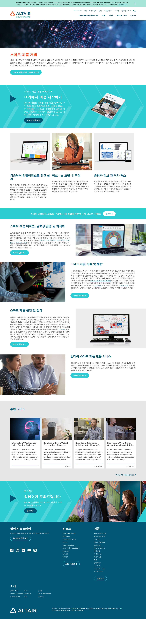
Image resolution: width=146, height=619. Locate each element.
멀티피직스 (97, 563)
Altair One (121, 15)
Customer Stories (69, 533)
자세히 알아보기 (19, 253)
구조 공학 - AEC (99, 569)
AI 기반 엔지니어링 (100, 533)
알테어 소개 (14, 591)
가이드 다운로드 (33, 120)
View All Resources (124, 475)
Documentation (68, 545)
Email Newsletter (44, 594)
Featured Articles (69, 539)
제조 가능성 (97, 557)
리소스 (133, 15)
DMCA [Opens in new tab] (103, 608)
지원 (85, 11)
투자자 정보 (93, 11)
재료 (95, 560)
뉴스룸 (40, 591)
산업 (111, 15)
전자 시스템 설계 (99, 542)
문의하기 (109, 214)
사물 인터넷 (97, 554)
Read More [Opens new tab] (123, 4)
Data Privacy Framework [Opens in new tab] (79, 608)
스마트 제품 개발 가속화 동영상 (26, 72)
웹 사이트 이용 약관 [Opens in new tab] (57, 608)
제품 (103, 15)
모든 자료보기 (71, 564)
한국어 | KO (125, 11)
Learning (66, 551)
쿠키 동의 (119, 608)
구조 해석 (97, 566)
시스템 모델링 (98, 571)
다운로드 (65, 542)
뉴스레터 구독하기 (20, 538)
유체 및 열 (97, 545)
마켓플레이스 (108, 11)
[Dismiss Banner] (135, 3)
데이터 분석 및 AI (99, 536)
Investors (27, 594)
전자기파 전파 (44, 240)
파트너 (26, 591)
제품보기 (100, 578)
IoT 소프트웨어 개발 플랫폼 (100, 280)
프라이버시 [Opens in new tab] (67, 608)
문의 (100, 11)
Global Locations (16, 594)
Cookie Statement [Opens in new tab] (94, 608)
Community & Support (71, 548)
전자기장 (97, 539)
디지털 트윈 (123, 285)
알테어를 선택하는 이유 (88, 15)
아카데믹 (65, 557)
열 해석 (53, 240)
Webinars (66, 536)
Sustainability (15, 596)
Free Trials (78, 11)
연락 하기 (41, 596)
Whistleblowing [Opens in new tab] (111, 608)
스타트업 (65, 554)
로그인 (117, 11)
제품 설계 (97, 551)
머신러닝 (98, 285)
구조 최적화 (60, 240)
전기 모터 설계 (21, 243)
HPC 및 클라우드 (99, 548)
